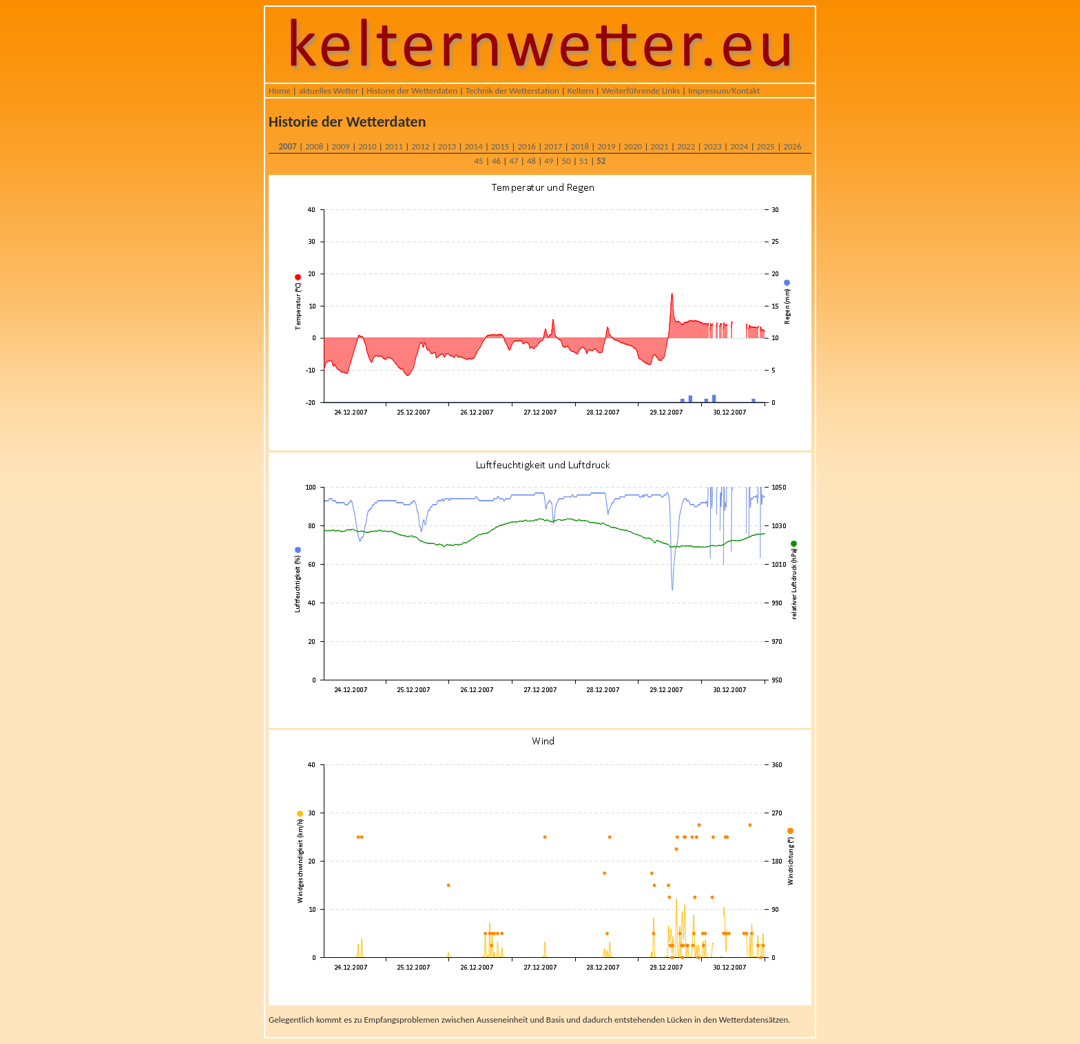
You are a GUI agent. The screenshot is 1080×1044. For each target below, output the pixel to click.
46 (496, 161)
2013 (447, 146)
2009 (341, 146)
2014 (473, 146)
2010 (367, 146)
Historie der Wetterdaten (411, 90)
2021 (659, 146)
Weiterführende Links (641, 90)
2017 (553, 146)
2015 (500, 146)
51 (583, 161)
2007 (287, 146)
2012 (420, 146)
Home (280, 90)
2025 (766, 146)
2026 (792, 146)
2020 (633, 146)
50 (565, 161)
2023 (712, 146)
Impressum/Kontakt (724, 90)
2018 (580, 146)
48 (531, 161)
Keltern (581, 90)
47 (513, 161)
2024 (739, 146)
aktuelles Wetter (329, 90)
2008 (314, 146)
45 (479, 161)
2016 (527, 146)
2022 (686, 146)
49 (548, 161)
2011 (394, 146)
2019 (606, 146)
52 (600, 161)
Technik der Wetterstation (512, 90)
